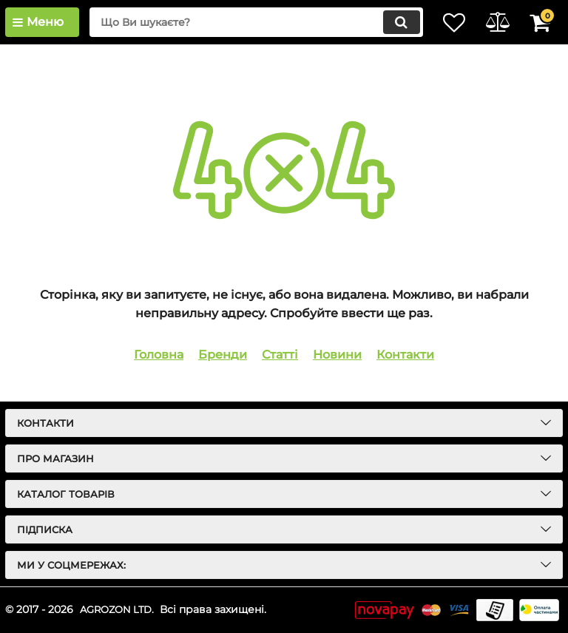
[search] (243, 22)
